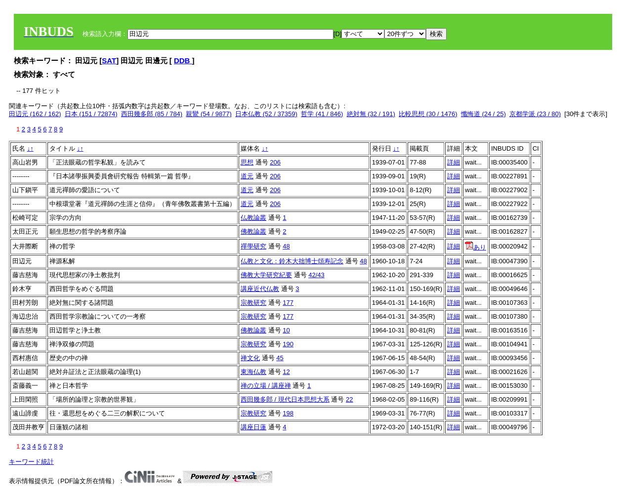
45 (279, 358)
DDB (183, 60)
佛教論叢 (253, 231)
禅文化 (250, 358)
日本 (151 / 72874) (91, 114)
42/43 (316, 275)
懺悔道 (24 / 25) (483, 114)
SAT (109, 60)
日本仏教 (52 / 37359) (266, 114)
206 (275, 162)
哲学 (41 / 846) (322, 114)
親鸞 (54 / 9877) (209, 114)
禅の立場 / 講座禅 (266, 385)
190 (288, 344)
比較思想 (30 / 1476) (428, 114)
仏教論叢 (253, 217)
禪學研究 (253, 246)
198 (288, 413)
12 (286, 371)
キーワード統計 (31, 461)
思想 (247, 162)
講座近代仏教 (260, 288)
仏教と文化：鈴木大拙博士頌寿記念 (292, 261)
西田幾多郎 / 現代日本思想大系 (285, 399)
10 (286, 330)
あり (475, 247)
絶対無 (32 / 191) (371, 114)
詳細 (453, 162)
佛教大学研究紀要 (266, 275)
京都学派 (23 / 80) (535, 114)
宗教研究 (253, 302)
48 (286, 246)
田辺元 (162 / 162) (35, 114)
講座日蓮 (253, 427)
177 (288, 302)
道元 (247, 176)
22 (349, 399)
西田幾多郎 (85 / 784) (151, 114)
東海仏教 (253, 371)
